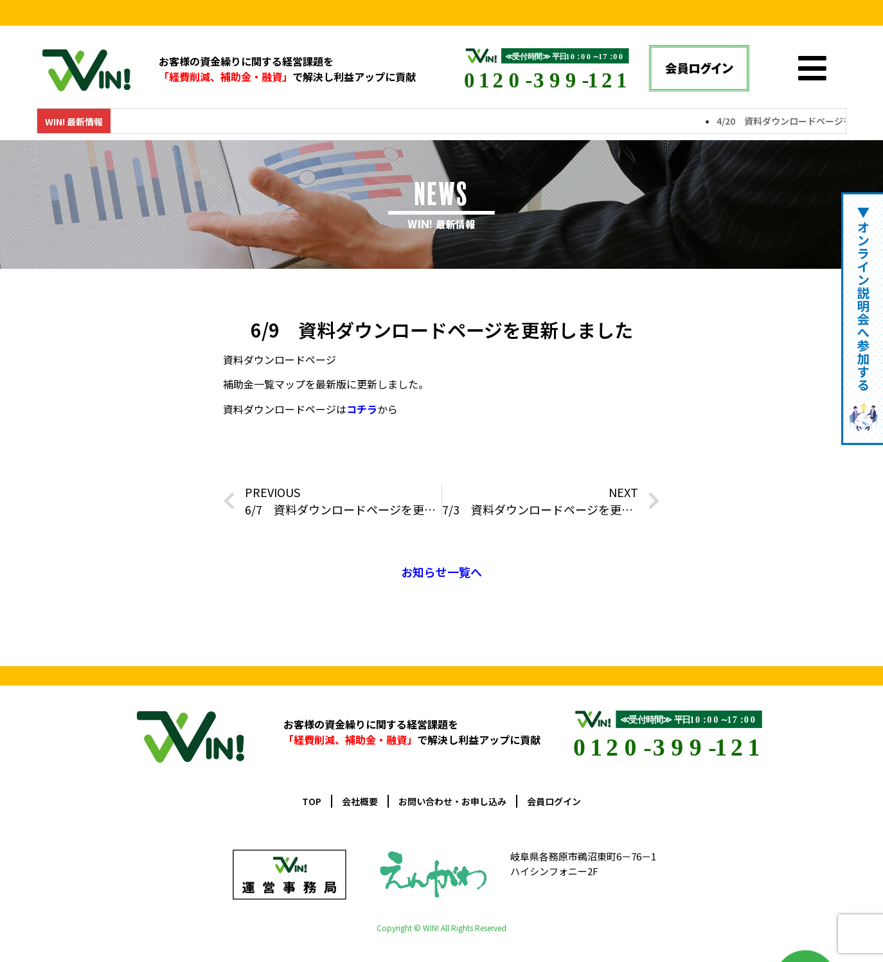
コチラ (361, 409)
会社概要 (360, 801)
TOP (311, 801)
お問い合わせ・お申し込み (452, 801)
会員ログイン (554, 801)
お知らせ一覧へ (441, 571)
